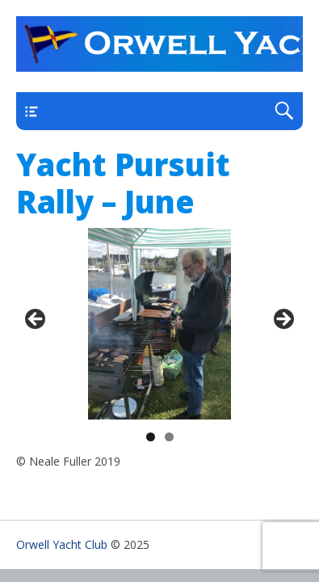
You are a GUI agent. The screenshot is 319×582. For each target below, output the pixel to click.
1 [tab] (150, 436)
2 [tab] (169, 436)
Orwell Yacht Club (61, 544)
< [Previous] (36, 320)
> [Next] (283, 320)
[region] (159, 324)
